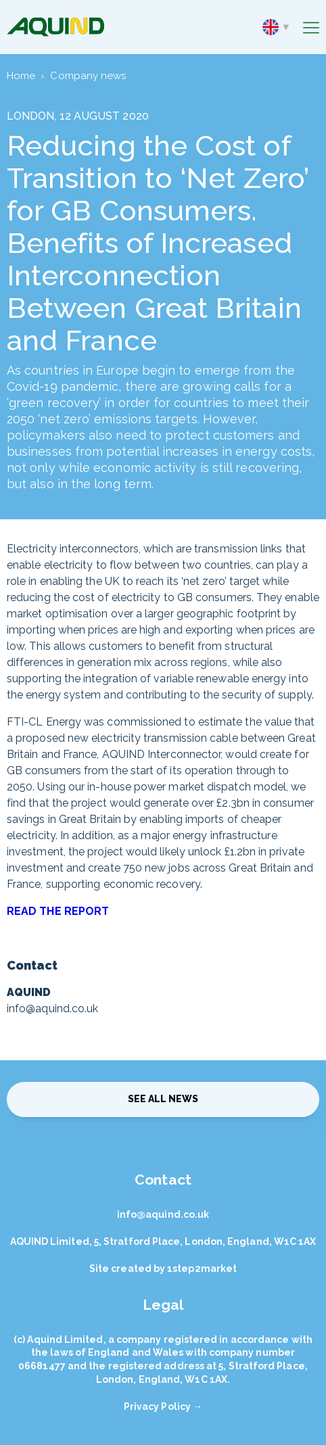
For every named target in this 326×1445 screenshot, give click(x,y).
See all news (163, 1098)
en (275, 27)
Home (21, 76)
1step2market (202, 1268)
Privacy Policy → (163, 1406)
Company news (88, 76)
